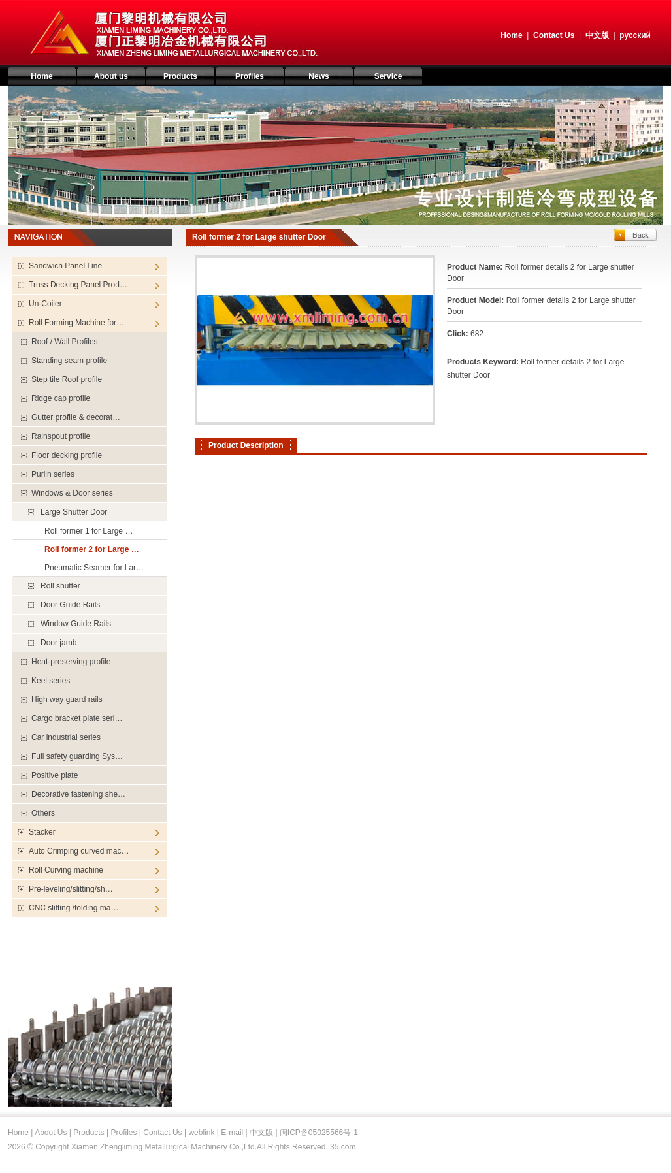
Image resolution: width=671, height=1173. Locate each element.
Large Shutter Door (74, 512)
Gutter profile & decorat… (75, 417)
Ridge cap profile (60, 398)
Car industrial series (66, 737)
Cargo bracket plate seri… (76, 718)
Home (511, 35)
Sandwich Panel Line (65, 265)
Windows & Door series (72, 493)
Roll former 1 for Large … (88, 531)
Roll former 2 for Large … (91, 549)
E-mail (232, 1132)
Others (43, 813)
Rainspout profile (60, 436)
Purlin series (52, 474)
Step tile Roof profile (66, 379)
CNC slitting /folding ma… (73, 907)
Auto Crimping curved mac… (79, 851)
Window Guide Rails (76, 623)
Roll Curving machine (66, 870)
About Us (51, 1132)
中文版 (597, 35)
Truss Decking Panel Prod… (78, 284)
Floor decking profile (66, 455)
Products (88, 1132)
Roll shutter (60, 585)
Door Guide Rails (70, 604)
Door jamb (58, 642)
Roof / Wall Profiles (64, 341)
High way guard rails (67, 699)
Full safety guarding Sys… (77, 756)
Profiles (123, 1132)
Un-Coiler (45, 303)
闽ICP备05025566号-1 (319, 1132)
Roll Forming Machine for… (76, 322)
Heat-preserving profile (70, 661)
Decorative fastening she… (78, 794)
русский (635, 35)
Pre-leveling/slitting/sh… (71, 888)
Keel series (50, 680)
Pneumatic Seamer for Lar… (94, 567)
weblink (201, 1132)
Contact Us (553, 35)
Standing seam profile (69, 360)
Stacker (42, 832)
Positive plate (54, 775)
